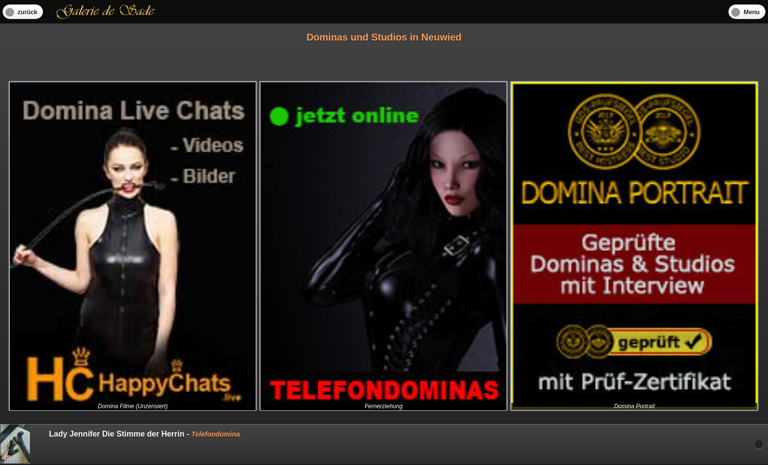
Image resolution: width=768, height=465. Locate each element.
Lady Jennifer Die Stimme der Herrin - (120, 444)
